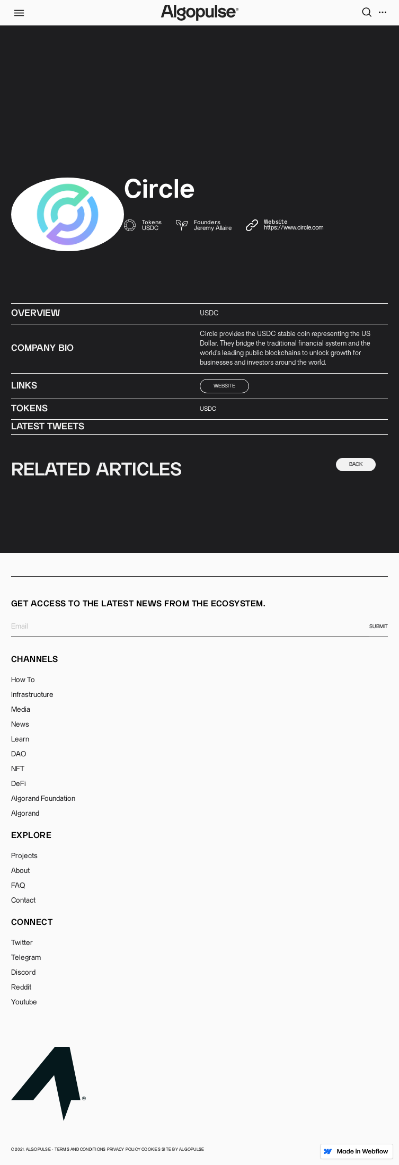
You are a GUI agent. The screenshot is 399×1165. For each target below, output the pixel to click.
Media (20, 709)
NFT (17, 769)
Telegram (26, 957)
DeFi (18, 784)
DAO (18, 754)
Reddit (21, 987)
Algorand (25, 813)
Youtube (24, 1002)
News (20, 724)
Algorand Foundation (43, 798)
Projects (24, 856)
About (20, 871)
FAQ (18, 885)
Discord (23, 972)
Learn (20, 739)
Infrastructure (32, 695)
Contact (23, 900)
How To (23, 680)
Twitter (22, 943)
